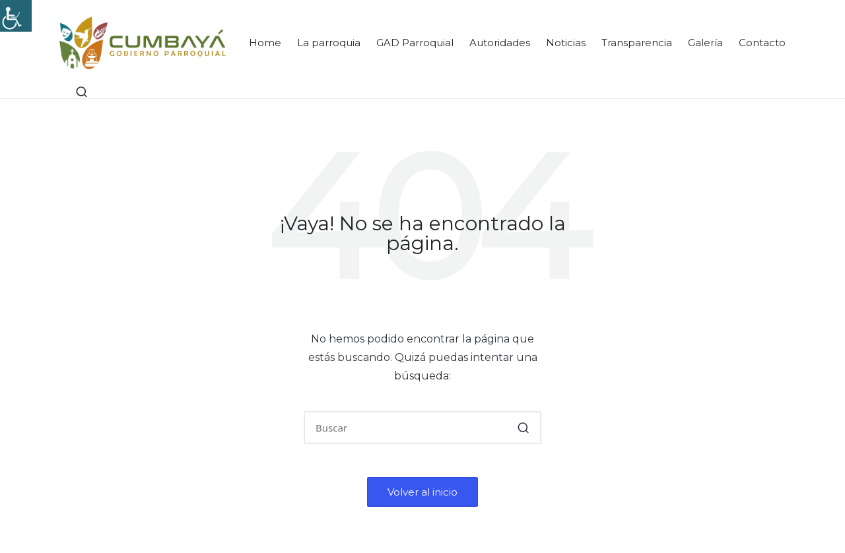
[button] (523, 427)
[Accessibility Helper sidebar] (16, 16)
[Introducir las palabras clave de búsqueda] (422, 427)
